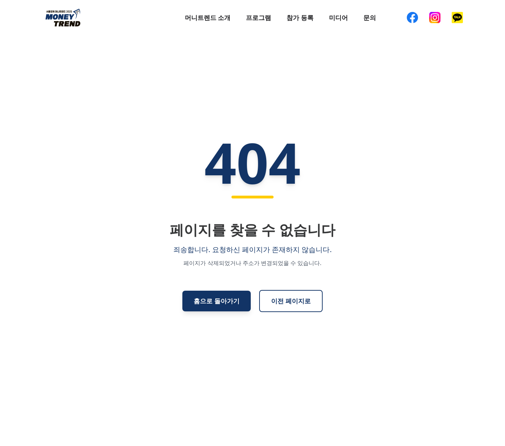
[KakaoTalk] (457, 17)
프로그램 (258, 17)
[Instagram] (434, 17)
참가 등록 (300, 17)
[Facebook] (412, 17)
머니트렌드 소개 (208, 17)
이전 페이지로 (291, 301)
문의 (369, 17)
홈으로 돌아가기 (217, 301)
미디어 (338, 17)
